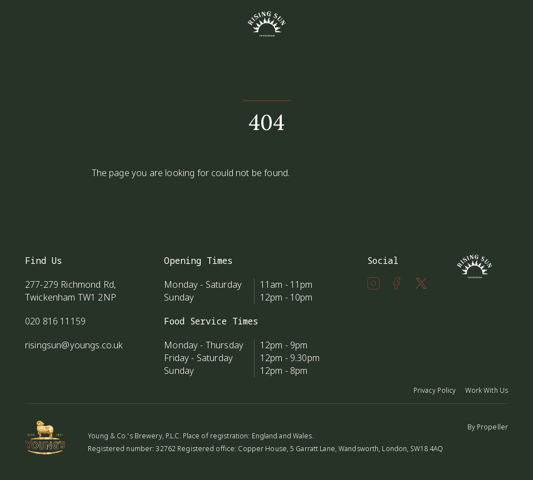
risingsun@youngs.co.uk (74, 345)
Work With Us (486, 390)
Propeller (492, 427)
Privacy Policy (435, 390)
